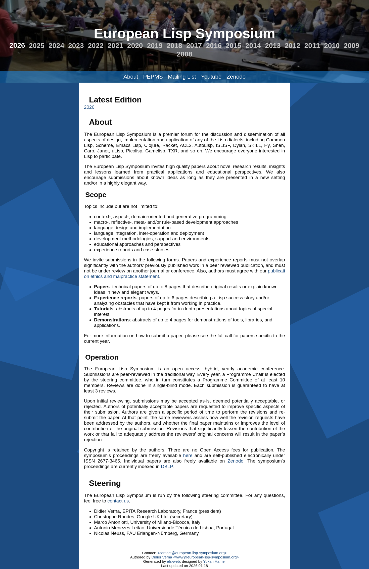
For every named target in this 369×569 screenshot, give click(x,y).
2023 (76, 45)
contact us (118, 500)
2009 (351, 45)
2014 (253, 45)
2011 (312, 45)
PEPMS (153, 77)
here (188, 455)
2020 (135, 45)
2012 (292, 45)
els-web (173, 561)
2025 (36, 45)
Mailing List (182, 77)
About (130, 77)
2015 (233, 45)
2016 (213, 45)
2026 (17, 45)
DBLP (166, 466)
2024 (56, 45)
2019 (154, 45)
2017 (194, 45)
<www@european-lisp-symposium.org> (206, 557)
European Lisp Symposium (184, 33)
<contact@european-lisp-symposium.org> (192, 553)
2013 (273, 45)
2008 (184, 54)
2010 (332, 45)
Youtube (211, 77)
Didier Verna (161, 557)
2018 (174, 45)
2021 (115, 45)
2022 (96, 45)
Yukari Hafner (214, 561)
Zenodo (236, 77)
